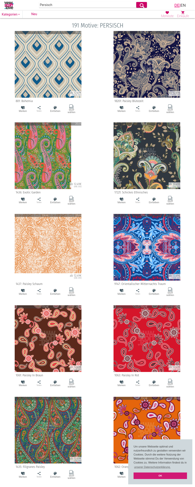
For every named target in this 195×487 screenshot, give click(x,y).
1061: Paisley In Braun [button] (47, 375)
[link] (9, 5)
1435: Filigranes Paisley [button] (47, 466)
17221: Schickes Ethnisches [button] (146, 192)
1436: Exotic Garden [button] (47, 192)
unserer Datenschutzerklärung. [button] (152, 467)
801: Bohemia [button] (47, 101)
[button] (11, 14)
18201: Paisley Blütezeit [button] (146, 101)
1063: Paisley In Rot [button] (146, 375)
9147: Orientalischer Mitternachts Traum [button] (146, 284)
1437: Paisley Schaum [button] (47, 284)
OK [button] (160, 475)
